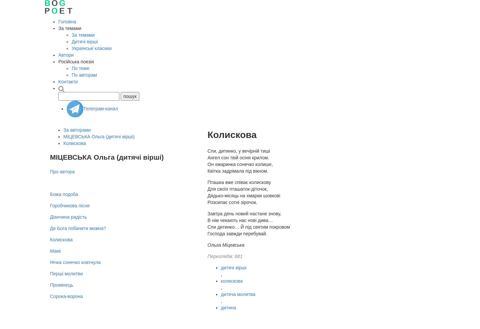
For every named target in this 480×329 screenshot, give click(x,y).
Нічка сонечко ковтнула (75, 262)
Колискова (74, 143)
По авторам (84, 75)
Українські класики (92, 48)
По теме (80, 68)
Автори (66, 55)
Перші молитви (66, 273)
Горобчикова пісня (70, 205)
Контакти (68, 81)
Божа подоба (64, 194)
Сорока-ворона (66, 296)
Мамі (55, 251)
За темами (83, 35)
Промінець (61, 285)
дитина (228, 307)
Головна (67, 21)
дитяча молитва (238, 294)
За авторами (77, 130)
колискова (232, 281)
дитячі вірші (234, 267)
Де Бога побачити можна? (78, 228)
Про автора (62, 171)
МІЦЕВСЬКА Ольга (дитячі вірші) (99, 136)
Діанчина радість (68, 217)
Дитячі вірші (85, 41)
